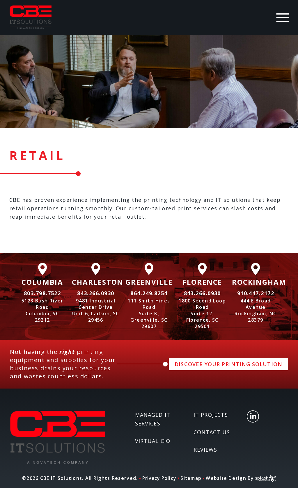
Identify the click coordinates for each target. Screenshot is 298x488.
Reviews (205, 449)
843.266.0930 (95, 293)
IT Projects (211, 414)
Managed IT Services (152, 419)
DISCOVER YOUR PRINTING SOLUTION (228, 364)
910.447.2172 (255, 293)
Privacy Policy (159, 478)
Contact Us (212, 432)
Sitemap (191, 478)
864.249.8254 (148, 293)
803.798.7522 (42, 293)
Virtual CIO (152, 440)
